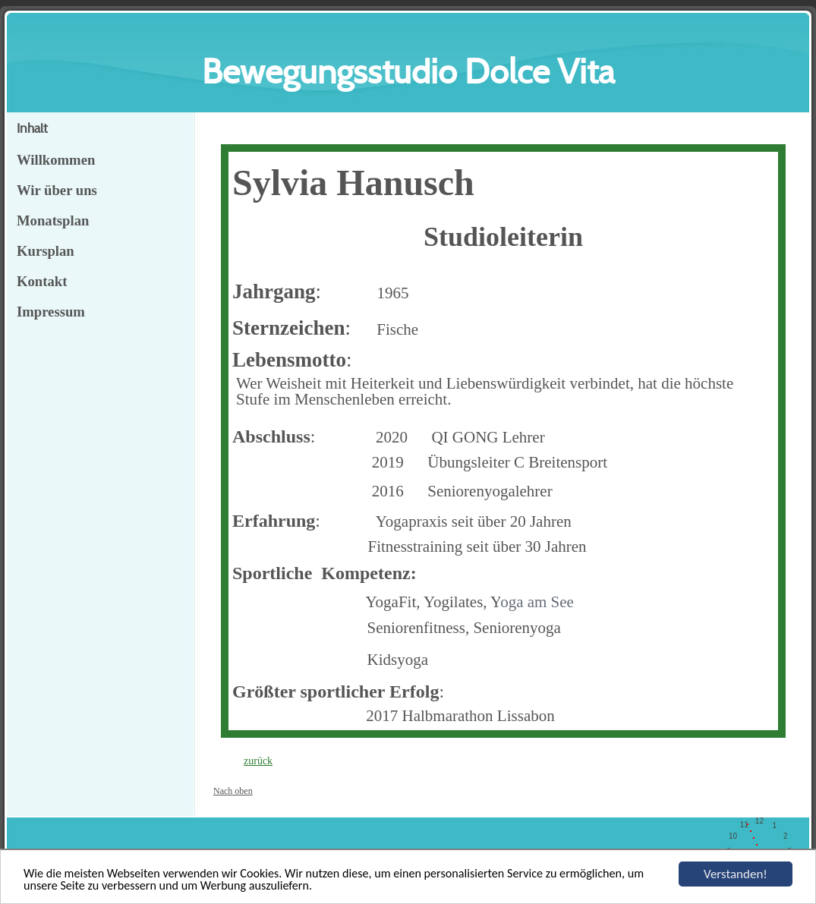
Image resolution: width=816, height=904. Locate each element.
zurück (258, 761)
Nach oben (233, 791)
